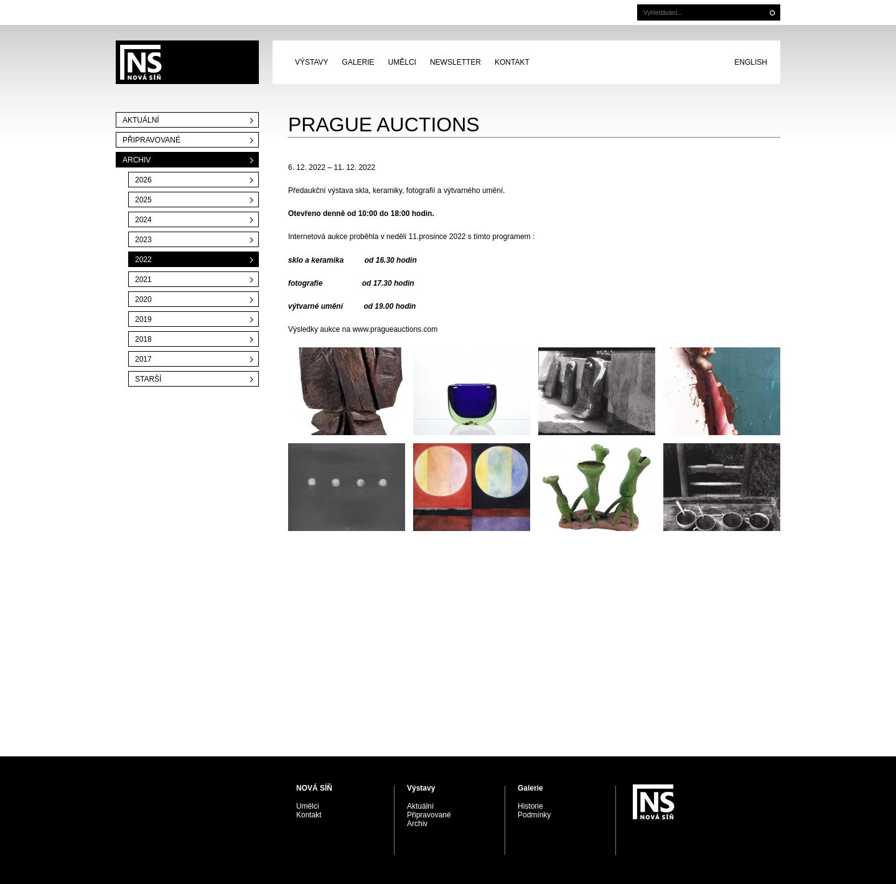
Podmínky (534, 815)
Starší (148, 379)
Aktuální (141, 120)
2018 (143, 339)
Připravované (151, 140)
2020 (143, 299)
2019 (143, 319)
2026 (143, 180)
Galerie (358, 62)
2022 (143, 259)
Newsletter (455, 62)
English (750, 62)
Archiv (137, 160)
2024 (143, 219)
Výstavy (312, 62)
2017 (143, 359)
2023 (143, 239)
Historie (530, 806)
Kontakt (512, 62)
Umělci (402, 62)
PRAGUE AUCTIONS (187, 62)
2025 (143, 199)
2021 (143, 279)
